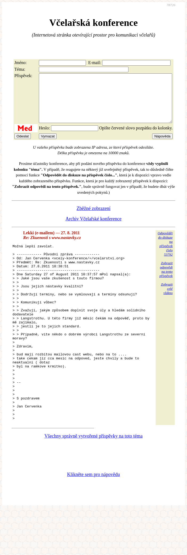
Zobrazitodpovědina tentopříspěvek (166, 279)
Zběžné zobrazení (93, 218)
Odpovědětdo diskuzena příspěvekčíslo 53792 (165, 253)
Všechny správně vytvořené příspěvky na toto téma (93, 480)
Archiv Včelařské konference (93, 228)
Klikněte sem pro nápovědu (93, 519)
